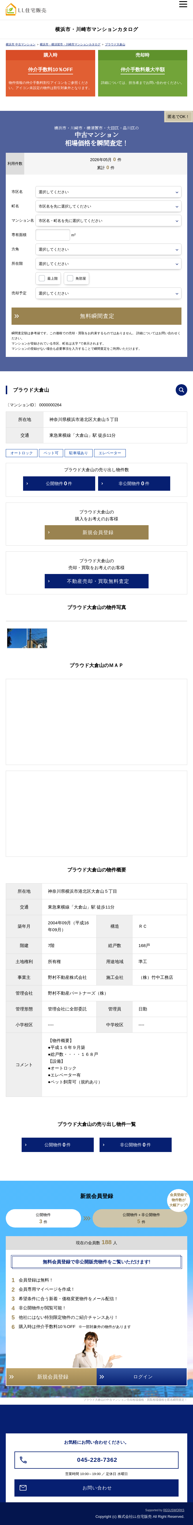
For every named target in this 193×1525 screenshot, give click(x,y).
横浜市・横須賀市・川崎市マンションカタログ (70, 44)
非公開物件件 (134, 483)
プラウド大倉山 (115, 44)
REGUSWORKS (173, 1510)
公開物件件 (59, 483)
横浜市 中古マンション (20, 44)
